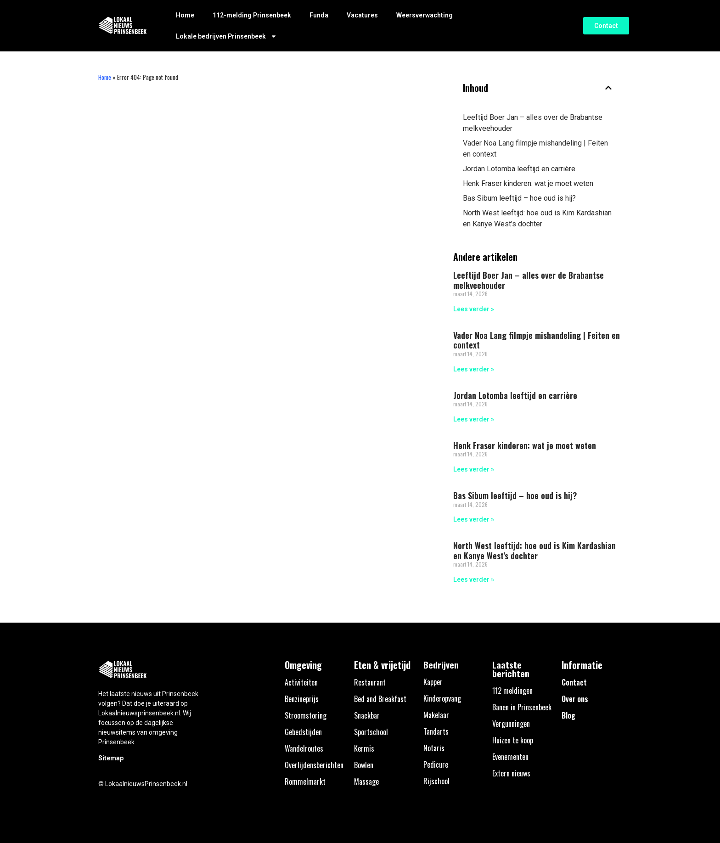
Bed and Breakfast (380, 698)
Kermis (364, 748)
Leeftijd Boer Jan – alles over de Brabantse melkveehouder (532, 123)
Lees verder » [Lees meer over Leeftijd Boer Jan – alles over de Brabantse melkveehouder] (473, 309)
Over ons (575, 698)
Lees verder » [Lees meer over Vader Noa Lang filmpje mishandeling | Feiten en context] (473, 369)
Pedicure (435, 764)
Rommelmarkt (305, 781)
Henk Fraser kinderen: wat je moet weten (528, 183)
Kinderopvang (442, 698)
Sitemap (111, 758)
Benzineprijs (302, 698)
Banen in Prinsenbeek (521, 707)
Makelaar (436, 714)
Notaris (433, 747)
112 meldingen (512, 690)
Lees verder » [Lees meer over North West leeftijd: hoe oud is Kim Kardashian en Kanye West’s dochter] (473, 579)
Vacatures (362, 15)
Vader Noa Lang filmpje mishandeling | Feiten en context (535, 148)
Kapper (433, 681)
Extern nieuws (511, 773)
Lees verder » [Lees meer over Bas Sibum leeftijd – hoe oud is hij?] (473, 519)
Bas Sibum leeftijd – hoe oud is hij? (519, 198)
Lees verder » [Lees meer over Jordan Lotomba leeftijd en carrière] (473, 419)
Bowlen (363, 764)
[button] (608, 87)
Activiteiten (301, 682)
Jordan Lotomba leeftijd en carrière (519, 168)
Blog (568, 715)
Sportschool (371, 731)
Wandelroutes (304, 748)
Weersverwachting (424, 15)
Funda (318, 15)
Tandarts (436, 731)
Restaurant (370, 682)
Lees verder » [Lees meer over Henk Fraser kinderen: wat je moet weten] (473, 469)
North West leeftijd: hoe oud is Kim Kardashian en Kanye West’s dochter (537, 218)
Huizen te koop (512, 740)
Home (185, 15)
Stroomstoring (305, 715)
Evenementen (510, 756)
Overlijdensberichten (314, 764)
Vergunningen (511, 723)
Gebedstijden (303, 731)
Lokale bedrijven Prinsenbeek (226, 36)
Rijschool (436, 781)
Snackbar (367, 715)
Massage (366, 781)
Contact (574, 682)
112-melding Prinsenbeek (252, 15)
